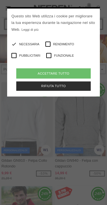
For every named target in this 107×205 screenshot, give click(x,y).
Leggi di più (30, 29)
